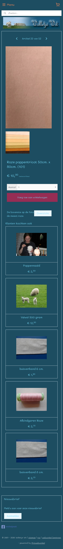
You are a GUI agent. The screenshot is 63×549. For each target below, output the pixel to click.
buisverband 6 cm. (31, 368)
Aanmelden (13, 515)
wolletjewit (9, 527)
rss (38, 537)
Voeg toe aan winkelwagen (32, 197)
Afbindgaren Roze (31, 420)
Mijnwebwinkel (38, 543)
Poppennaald (31, 265)
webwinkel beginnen (51, 537)
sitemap (32, 537)
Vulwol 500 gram (31, 317)
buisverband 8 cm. (31, 472)
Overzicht (43, 213)
